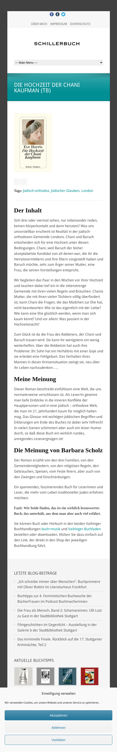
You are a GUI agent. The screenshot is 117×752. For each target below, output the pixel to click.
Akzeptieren (58, 715)
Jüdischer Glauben (65, 191)
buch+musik (50, 529)
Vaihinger (75, 529)
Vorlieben (58, 740)
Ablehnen (58, 727)
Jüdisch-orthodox (36, 191)
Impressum (58, 24)
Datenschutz (80, 24)
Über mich (39, 24)
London (87, 191)
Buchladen (92, 529)
